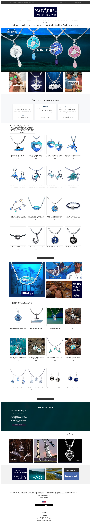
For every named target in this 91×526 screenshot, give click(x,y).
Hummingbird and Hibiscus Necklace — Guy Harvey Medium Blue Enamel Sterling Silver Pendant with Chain (55, 218)
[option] (23, 112)
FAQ (30, 2)
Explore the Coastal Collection (45, 258)
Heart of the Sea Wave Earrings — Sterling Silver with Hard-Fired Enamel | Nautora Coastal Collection (54, 157)
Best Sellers (74, 20)
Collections (46, 20)
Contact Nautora (44, 515)
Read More (20, 425)
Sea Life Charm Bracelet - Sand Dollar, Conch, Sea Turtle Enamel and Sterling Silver (18, 218)
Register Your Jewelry (23, 2)
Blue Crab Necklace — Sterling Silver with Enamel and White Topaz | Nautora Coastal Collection (36, 187)
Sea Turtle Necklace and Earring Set (54, 357)
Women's (28, 20)
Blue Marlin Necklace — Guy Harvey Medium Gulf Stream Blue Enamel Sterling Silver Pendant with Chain (54, 248)
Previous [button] (11, 111)
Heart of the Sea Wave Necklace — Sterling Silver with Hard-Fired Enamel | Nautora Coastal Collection (36, 157)
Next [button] (80, 111)
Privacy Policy (44, 512)
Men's (37, 20)
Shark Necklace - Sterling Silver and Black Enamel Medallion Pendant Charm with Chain (73, 248)
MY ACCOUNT (68, 2)
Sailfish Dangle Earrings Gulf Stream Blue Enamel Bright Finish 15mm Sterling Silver (73, 389)
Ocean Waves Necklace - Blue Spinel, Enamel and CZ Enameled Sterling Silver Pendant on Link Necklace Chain (18, 328)
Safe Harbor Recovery (61, 20)
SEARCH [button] (45, 22)
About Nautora (13, 2)
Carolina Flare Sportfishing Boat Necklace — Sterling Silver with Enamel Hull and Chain (18, 157)
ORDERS (61, 2)
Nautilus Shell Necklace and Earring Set (18, 387)
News (33, 2)
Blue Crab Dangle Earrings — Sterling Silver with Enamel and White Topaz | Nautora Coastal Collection (54, 187)
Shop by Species (17, 20)
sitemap (44, 510)
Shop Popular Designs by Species (45, 399)
